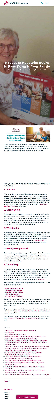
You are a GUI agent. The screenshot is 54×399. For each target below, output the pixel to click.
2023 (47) (6, 398)
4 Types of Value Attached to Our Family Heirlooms (32, 311)
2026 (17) (6, 392)
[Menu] (46, 3)
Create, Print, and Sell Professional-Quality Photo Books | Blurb (25, 336)
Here (20, 261)
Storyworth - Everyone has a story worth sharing (20, 330)
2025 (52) (6, 394)
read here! (41, 279)
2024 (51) (6, 396)
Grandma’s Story (38, 240)
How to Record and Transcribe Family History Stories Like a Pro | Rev (27, 374)
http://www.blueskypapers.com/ (15, 334)
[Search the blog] (27, 385)
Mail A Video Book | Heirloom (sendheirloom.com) (21, 338)
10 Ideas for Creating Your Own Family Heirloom (23, 318)
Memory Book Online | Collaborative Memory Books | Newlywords (26, 340)
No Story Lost (9, 332)
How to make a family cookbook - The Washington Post (23, 360)
